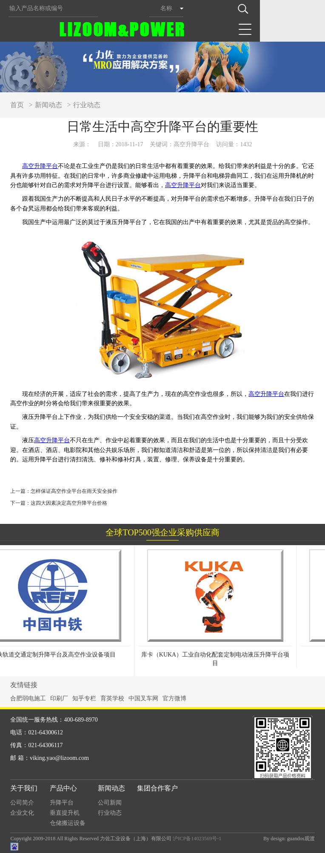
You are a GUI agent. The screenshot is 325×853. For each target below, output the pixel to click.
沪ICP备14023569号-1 (197, 839)
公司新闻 (110, 802)
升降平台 (62, 802)
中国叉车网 (143, 698)
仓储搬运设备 (68, 823)
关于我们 (23, 788)
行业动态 (86, 104)
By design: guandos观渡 (289, 839)
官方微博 (174, 698)
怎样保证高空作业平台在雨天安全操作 (74, 491)
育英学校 (112, 698)
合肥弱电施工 (28, 698)
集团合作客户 (157, 788)
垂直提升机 (65, 813)
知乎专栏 (84, 698)
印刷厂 (59, 698)
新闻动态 (48, 104)
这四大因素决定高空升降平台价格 (69, 503)
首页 (17, 104)
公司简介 (22, 802)
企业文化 (22, 813)
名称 (166, 8)
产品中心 (63, 788)
